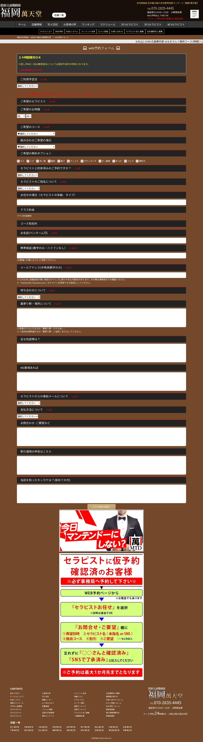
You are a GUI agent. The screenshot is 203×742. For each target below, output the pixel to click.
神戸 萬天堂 (85, 727)
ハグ (30, 161)
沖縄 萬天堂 (127, 730)
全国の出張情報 (48, 712)
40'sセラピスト (176, 24)
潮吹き (140, 161)
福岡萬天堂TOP (112, 696)
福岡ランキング (80, 706)
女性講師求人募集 (155, 31)
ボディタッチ (88, 161)
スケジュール (107, 24)
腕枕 (51, 161)
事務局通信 (110, 716)
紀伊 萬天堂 (71, 727)
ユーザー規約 (79, 703)
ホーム (22, 24)
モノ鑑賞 (104, 161)
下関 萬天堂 (14, 730)
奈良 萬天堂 (56, 727)
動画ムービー (47, 699)
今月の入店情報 (16, 706)
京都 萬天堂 (28, 727)
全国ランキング (80, 709)
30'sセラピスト (153, 24)
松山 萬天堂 (42, 730)
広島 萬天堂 (113, 727)
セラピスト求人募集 (135, 31)
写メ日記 (53, 24)
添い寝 (41, 161)
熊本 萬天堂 (85, 730)
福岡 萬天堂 (56, 730)
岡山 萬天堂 (99, 727)
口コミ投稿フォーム (113, 703)
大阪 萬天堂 (42, 727)
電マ (61, 161)
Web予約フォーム (113, 706)
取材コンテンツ (48, 716)
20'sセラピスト (129, 24)
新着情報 (45, 706)
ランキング (88, 24)
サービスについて (17, 696)
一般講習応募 (79, 716)
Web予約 (59, 31)
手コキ (117, 161)
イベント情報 (47, 709)
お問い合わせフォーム (114, 699)
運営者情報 (110, 709)
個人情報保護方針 (113, 712)
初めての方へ (15, 693)
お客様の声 (69, 24)
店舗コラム (78, 696)
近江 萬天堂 (14, 727)
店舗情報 (37, 24)
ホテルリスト (46, 31)
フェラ (129, 161)
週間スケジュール (17, 703)
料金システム (72, 31)
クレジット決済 (88, 31)
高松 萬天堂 (28, 730)
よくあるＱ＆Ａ (48, 703)
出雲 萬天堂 (127, 727)
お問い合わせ (117, 31)
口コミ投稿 (103, 31)
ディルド (73, 161)
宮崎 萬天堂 (99, 730)
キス (20, 161)
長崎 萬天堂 (71, 730)
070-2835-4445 (162, 8)
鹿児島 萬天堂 (114, 730)
